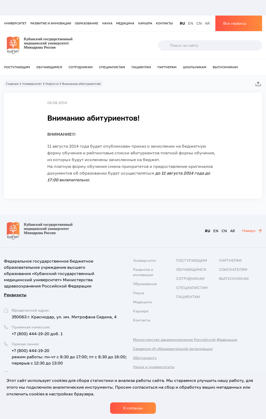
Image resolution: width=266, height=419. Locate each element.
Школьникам (194, 67)
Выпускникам (225, 67)
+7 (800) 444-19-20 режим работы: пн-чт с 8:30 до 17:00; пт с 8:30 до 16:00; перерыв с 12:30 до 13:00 (69, 357)
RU (182, 23)
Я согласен (133, 408)
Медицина (125, 23)
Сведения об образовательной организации (173, 348)
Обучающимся (49, 67)
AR (207, 23)
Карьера (145, 23)
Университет (15, 23)
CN (199, 23)
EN (190, 23)
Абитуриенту (145, 357)
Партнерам (166, 67)
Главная (12, 84)
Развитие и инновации (50, 23)
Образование (86, 23)
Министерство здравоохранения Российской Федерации (185, 339)
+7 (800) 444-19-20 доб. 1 (37, 333)
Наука (107, 23)
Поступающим (17, 67)
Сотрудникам (80, 67)
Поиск (164, 45)
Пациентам (141, 67)
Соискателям (233, 269)
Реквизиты (15, 294)
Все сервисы (234, 23)
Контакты (164, 23)
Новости (51, 84)
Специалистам (112, 67)
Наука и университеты (154, 367)
